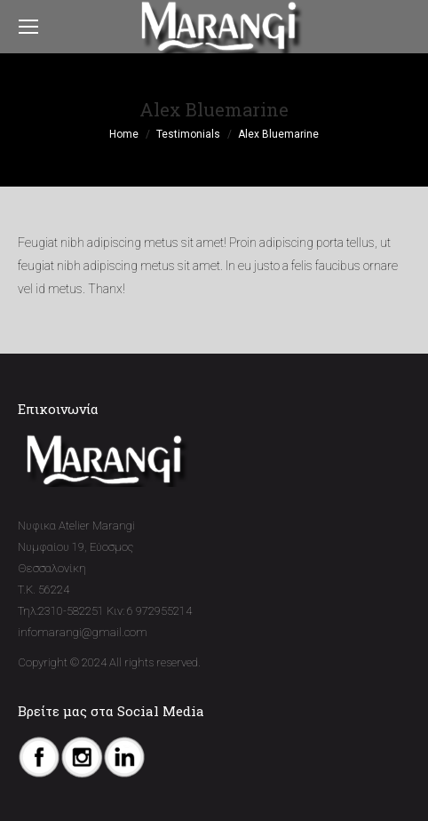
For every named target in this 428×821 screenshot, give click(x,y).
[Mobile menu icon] (28, 26)
